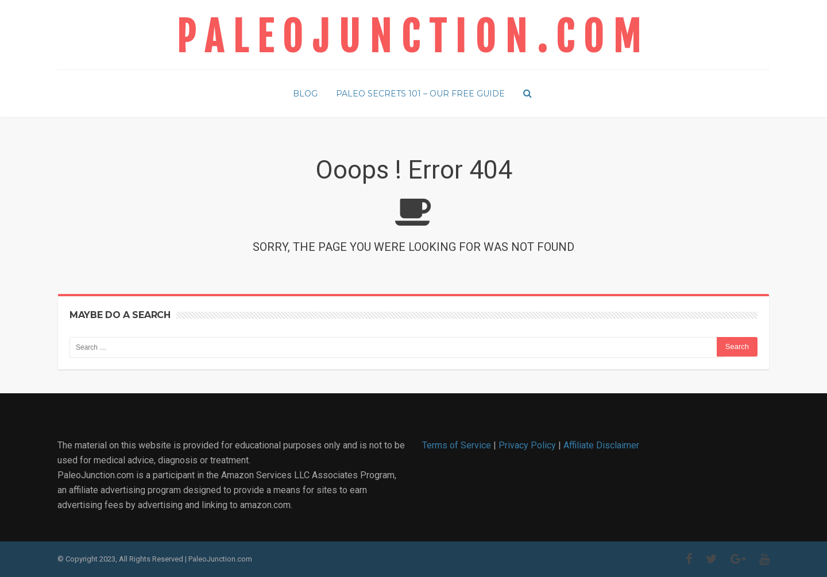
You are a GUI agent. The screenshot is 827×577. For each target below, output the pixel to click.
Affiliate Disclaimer (601, 445)
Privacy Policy (527, 445)
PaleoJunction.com (413, 37)
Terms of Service (456, 445)
